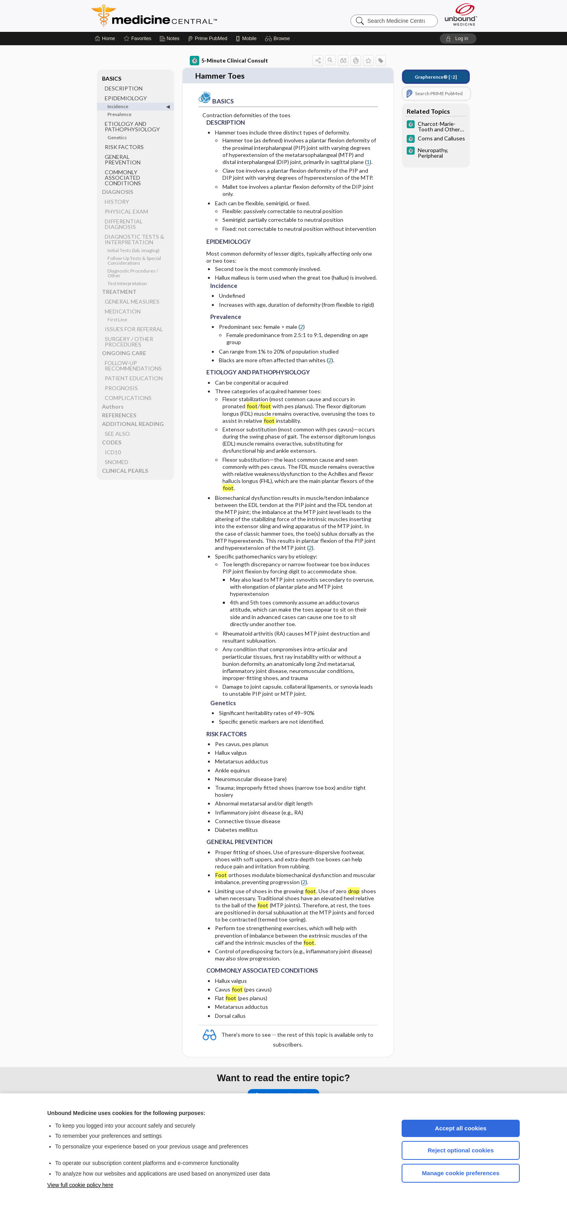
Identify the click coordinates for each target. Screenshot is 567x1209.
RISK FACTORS (124, 147)
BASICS (111, 78)
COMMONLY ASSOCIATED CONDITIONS (123, 177)
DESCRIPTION (124, 88)
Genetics (117, 137)
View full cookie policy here (80, 1185)
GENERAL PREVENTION (123, 159)
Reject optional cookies (461, 1150)
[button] (278, 38)
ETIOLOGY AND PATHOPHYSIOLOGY (132, 126)
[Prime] (207, 38)
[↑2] (436, 77)
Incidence (117, 106)
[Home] (105, 38)
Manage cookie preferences (461, 1173)
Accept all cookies (461, 1128)
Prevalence (119, 114)
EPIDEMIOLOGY (126, 98)
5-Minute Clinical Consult (229, 60)
